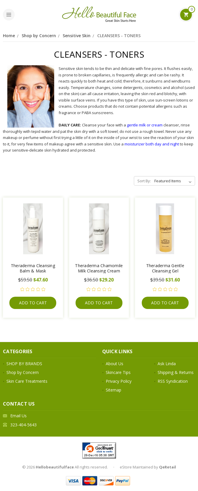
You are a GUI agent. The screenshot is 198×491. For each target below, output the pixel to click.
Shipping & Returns (176, 372)
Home (9, 35)
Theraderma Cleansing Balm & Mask (33, 268)
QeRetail (167, 467)
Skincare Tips (118, 372)
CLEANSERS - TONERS (119, 35)
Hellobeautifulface (55, 467)
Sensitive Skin (77, 35)
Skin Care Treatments (26, 381)
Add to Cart (33, 302)
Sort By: (144, 180)
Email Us (18, 415)
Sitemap (113, 390)
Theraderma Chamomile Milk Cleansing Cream (99, 268)
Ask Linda (167, 363)
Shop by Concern (39, 35)
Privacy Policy (119, 381)
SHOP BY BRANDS (24, 363)
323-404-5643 (23, 425)
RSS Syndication (173, 381)
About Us (114, 363)
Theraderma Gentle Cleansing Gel (165, 268)
